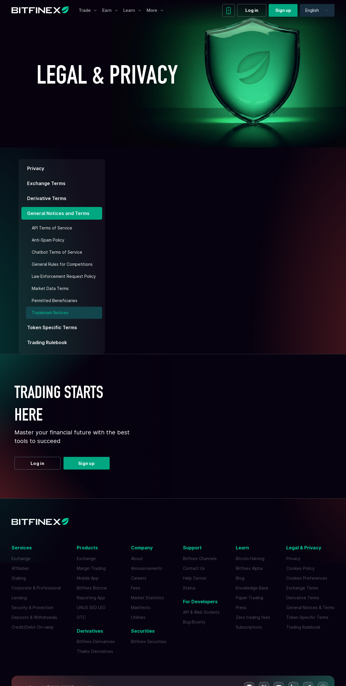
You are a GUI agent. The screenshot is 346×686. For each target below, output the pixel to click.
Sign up (283, 10)
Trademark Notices (50, 312)
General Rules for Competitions (62, 264)
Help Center (195, 578)
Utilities (138, 617)
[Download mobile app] (228, 10)
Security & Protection (32, 607)
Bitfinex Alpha (249, 568)
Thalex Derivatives (95, 651)
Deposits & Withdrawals (34, 617)
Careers (138, 578)
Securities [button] (143, 631)
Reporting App (91, 597)
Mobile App (88, 578)
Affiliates (20, 568)
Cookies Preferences (306, 578)
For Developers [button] (200, 601)
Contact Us (194, 568)
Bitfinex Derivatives (96, 641)
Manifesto (141, 607)
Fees (135, 587)
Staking (19, 578)
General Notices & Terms (310, 607)
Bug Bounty (194, 621)
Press (241, 607)
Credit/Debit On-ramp (33, 627)
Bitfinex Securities (149, 641)
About (137, 558)
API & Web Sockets (201, 612)
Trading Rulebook (47, 342)
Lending (19, 597)
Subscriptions (249, 627)
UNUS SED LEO (91, 607)
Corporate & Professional (36, 587)
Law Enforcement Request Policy (64, 276)
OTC (81, 617)
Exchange (21, 558)
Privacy (35, 168)
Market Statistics (147, 597)
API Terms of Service (52, 227)
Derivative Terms (46, 198)
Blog (240, 578)
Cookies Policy (300, 568)
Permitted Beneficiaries (54, 300)
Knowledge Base (252, 587)
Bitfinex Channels (200, 558)
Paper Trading (249, 597)
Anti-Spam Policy (48, 240)
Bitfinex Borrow (92, 587)
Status (189, 587)
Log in (251, 10)
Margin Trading (91, 568)
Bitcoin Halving (250, 558)
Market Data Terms (50, 288)
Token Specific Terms (52, 327)
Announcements (146, 568)
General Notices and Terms (58, 213)
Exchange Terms (46, 183)
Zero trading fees (253, 617)
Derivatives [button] (90, 631)
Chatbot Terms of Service (57, 252)
